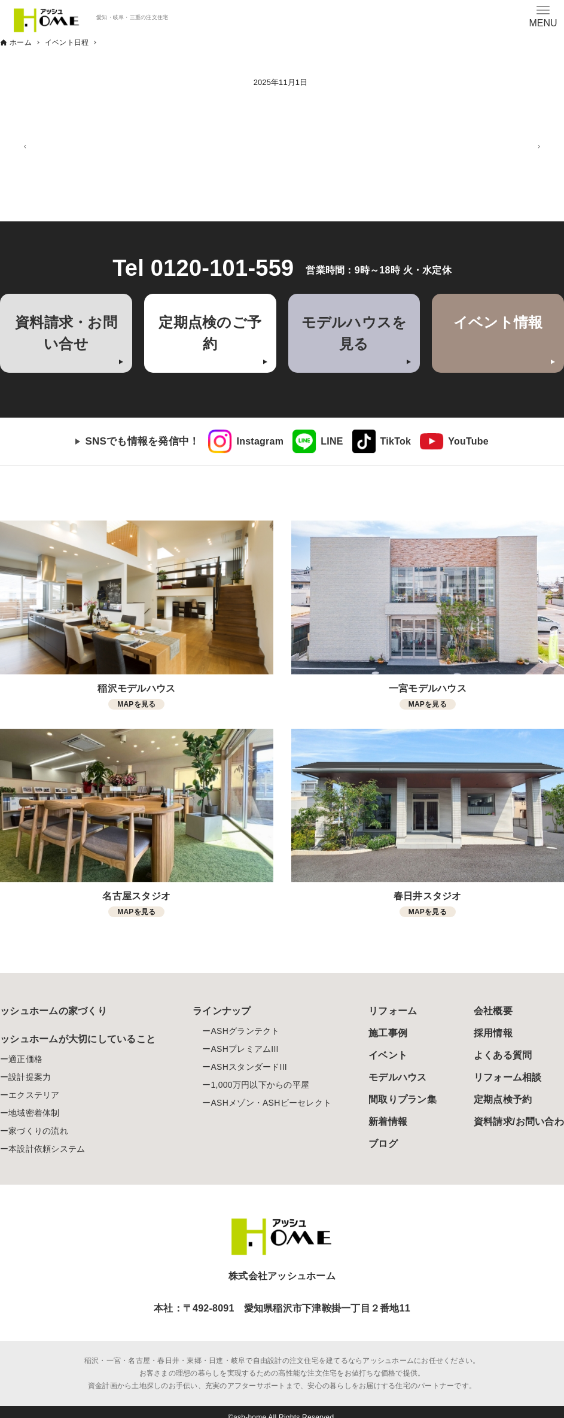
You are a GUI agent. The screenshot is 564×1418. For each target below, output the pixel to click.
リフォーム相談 (508, 1077)
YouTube (468, 441)
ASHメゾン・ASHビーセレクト (271, 1102)
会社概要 (493, 1011)
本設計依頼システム (46, 1149)
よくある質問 (503, 1055)
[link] (245, 442)
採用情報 (493, 1033)
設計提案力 (29, 1077)
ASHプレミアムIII (244, 1049)
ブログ (383, 1144)
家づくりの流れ (38, 1131)
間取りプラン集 (402, 1099)
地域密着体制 (34, 1113)
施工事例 (387, 1033)
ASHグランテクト (245, 1031)
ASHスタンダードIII (248, 1067)
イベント (387, 1055)
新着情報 (387, 1121)
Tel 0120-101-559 (203, 268)
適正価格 (25, 1059)
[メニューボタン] (543, 16)
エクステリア (34, 1095)
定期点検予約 (503, 1099)
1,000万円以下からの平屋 (260, 1085)
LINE (332, 441)
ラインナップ (222, 1011)
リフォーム (392, 1011)
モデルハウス (397, 1077)
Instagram (259, 441)
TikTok (395, 441)
